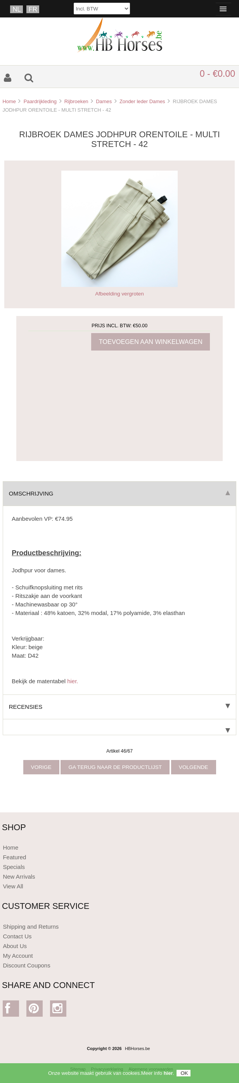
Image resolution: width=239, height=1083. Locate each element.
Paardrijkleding (40, 101)
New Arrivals (19, 876)
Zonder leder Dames (142, 101)
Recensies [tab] (119, 706)
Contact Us (17, 936)
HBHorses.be (137, 1048)
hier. (72, 681)
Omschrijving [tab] (119, 493)
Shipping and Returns (31, 926)
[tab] (119, 727)
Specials (14, 867)
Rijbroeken (76, 101)
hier (168, 1076)
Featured (14, 857)
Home (9, 101)
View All (13, 886)
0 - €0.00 (217, 74)
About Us (15, 946)
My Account (18, 955)
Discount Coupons (26, 965)
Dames (104, 101)
